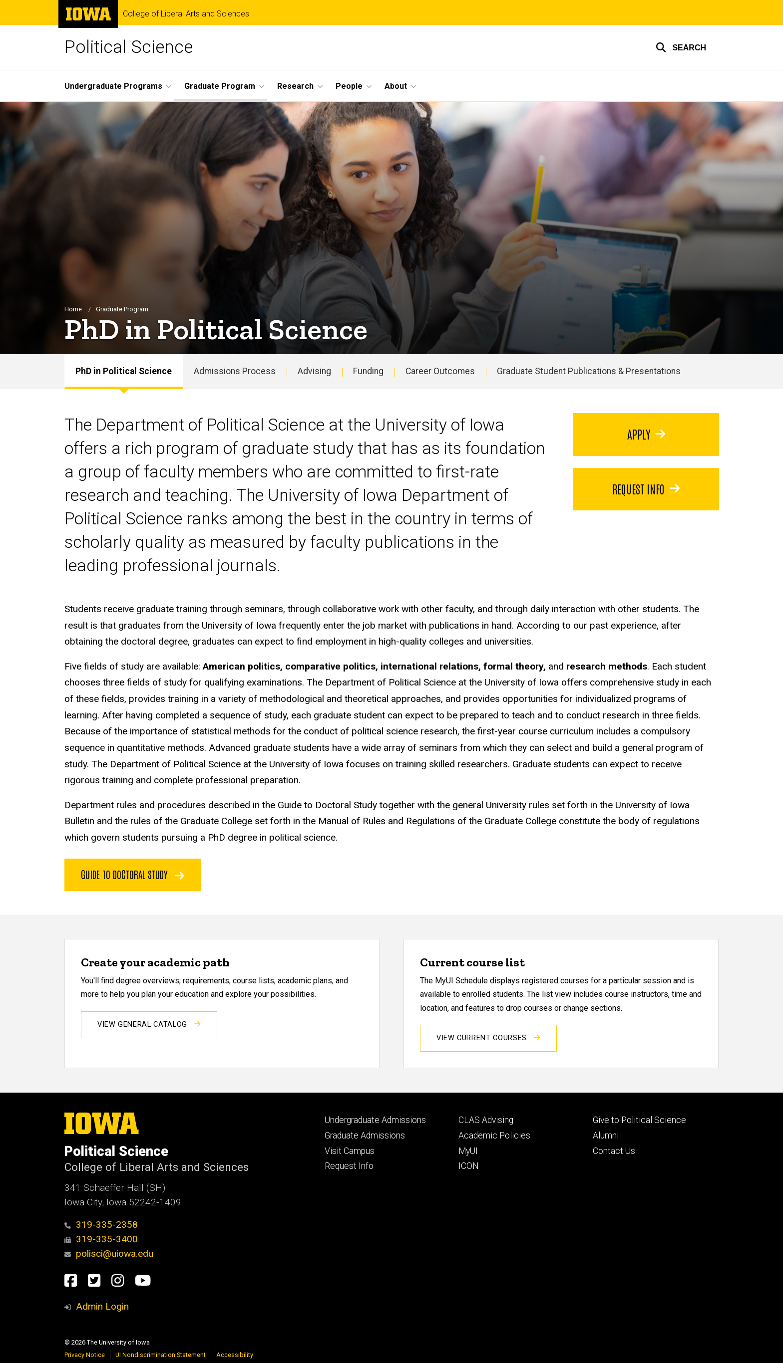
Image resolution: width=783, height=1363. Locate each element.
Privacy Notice (84, 1355)
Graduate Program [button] (219, 86)
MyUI (468, 1151)
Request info (646, 488)
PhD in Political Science (123, 372)
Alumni (606, 1135)
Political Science (128, 47)
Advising (314, 372)
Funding (368, 372)
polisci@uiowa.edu (108, 1253)
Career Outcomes (440, 372)
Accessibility (234, 1355)
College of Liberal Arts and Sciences (186, 13)
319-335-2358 (101, 1224)
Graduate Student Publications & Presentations (589, 372)
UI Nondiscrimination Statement (160, 1355)
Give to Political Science (639, 1120)
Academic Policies (494, 1135)
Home (73, 309)
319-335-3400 (101, 1239)
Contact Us (614, 1151)
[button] (681, 47)
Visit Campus (350, 1151)
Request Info (349, 1166)
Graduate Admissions (365, 1135)
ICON (468, 1166)
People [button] (349, 86)
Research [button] (295, 86)
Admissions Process (235, 372)
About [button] (396, 86)
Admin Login (102, 1306)
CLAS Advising (485, 1120)
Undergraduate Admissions (375, 1120)
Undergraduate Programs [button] (113, 86)
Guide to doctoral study (132, 874)
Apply (646, 433)
